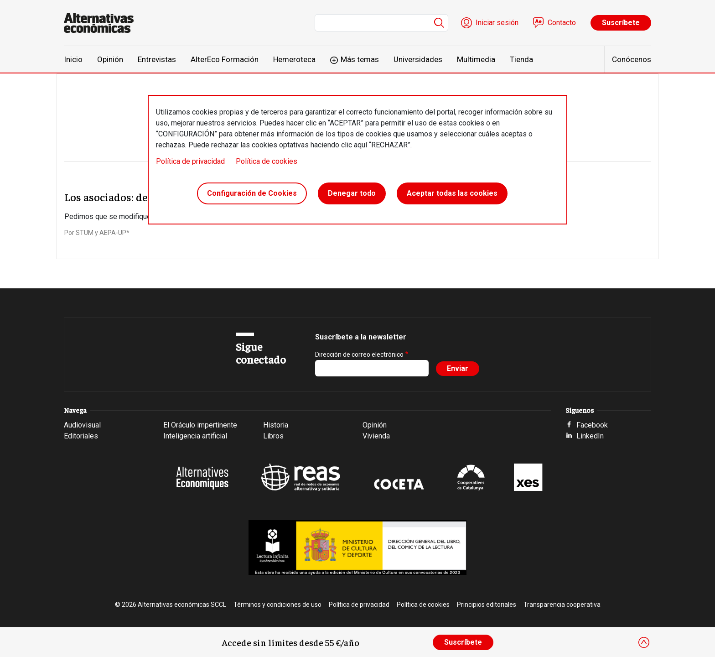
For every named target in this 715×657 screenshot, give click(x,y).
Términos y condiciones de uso (277, 604)
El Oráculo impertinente (200, 425)
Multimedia (476, 59)
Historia (275, 425)
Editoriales (81, 436)
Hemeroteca (294, 59)
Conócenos (631, 59)
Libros (273, 436)
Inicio (73, 59)
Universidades (418, 59)
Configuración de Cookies (252, 193)
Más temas (360, 59)
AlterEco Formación (225, 59)
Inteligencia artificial (195, 436)
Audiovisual (82, 425)
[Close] (644, 642)
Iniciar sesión (497, 22)
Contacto (562, 22)
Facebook (592, 425)
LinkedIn (590, 436)
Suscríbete (621, 22)
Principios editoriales (486, 604)
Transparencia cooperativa (562, 604)
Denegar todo (352, 193)
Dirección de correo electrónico (359, 354)
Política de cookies (266, 161)
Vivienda (376, 436)
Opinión (110, 59)
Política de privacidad (190, 161)
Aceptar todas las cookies (452, 193)
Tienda (521, 59)
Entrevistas (157, 59)
